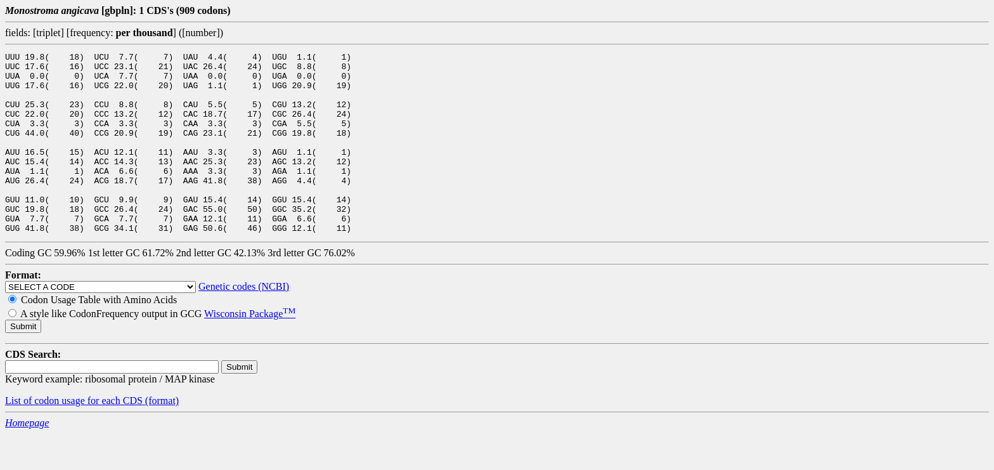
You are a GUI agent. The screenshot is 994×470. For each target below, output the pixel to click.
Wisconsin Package (249, 349)
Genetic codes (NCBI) (243, 322)
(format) (162, 436)
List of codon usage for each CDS (75, 436)
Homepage (27, 459)
